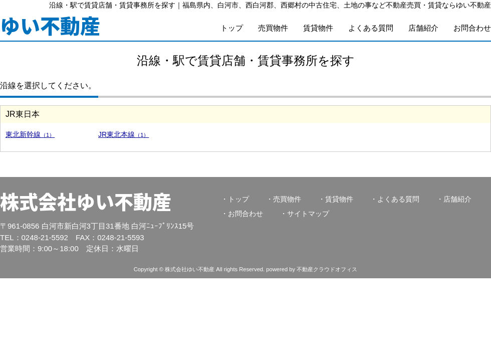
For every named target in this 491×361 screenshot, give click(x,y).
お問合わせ (472, 28)
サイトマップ (308, 214)
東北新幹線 (30, 134)
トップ (231, 28)
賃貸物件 (318, 28)
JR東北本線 (123, 134)
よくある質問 (370, 28)
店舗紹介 (423, 28)
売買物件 (273, 28)
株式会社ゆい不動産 (85, 201)
